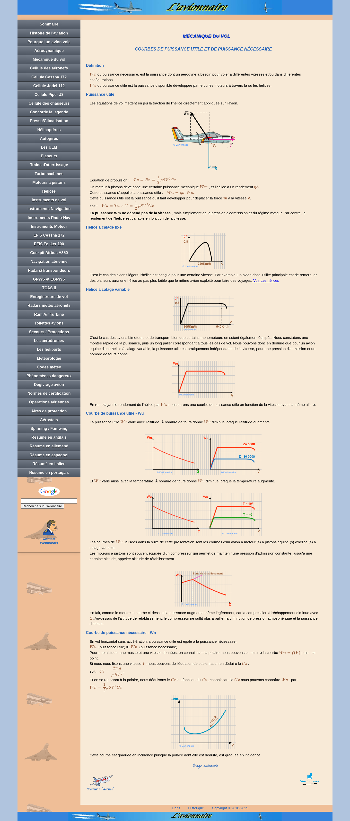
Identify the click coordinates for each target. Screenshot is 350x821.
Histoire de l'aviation (49, 33)
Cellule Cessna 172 (49, 77)
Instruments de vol (49, 200)
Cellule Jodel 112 (49, 86)
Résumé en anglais (49, 437)
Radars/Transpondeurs (49, 270)
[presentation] (93, 74)
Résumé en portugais (49, 472)
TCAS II (49, 288)
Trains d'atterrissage (49, 165)
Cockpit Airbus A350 (49, 253)
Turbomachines (49, 174)
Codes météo (49, 367)
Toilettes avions (49, 323)
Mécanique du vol (49, 59)
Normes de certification (49, 393)
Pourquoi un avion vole (48, 42)
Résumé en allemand (49, 446)
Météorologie (49, 358)
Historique (196, 808)
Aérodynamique (49, 51)
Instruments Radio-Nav (49, 218)
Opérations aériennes (49, 402)
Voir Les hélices (265, 280)
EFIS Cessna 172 (49, 235)
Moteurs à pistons (49, 182)
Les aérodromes (49, 341)
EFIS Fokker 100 (49, 244)
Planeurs (49, 156)
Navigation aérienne (49, 261)
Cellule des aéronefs (49, 68)
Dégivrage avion (49, 385)
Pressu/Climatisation (49, 121)
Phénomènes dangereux (48, 376)
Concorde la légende (49, 112)
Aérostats (49, 420)
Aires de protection (49, 411)
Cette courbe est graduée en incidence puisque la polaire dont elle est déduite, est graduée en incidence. (176, 755)
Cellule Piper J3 (49, 95)
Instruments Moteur (49, 226)
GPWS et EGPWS (49, 279)
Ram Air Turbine (49, 314)
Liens (176, 808)
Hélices (49, 191)
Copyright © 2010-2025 (230, 808)
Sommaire (49, 24)
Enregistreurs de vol (49, 297)
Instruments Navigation (49, 209)
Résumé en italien (49, 464)
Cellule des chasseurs (49, 103)
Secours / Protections (49, 332)
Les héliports (49, 349)
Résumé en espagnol (49, 455)
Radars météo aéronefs (48, 305)
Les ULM (49, 147)
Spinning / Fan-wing (49, 429)
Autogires (49, 139)
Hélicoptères (49, 130)
